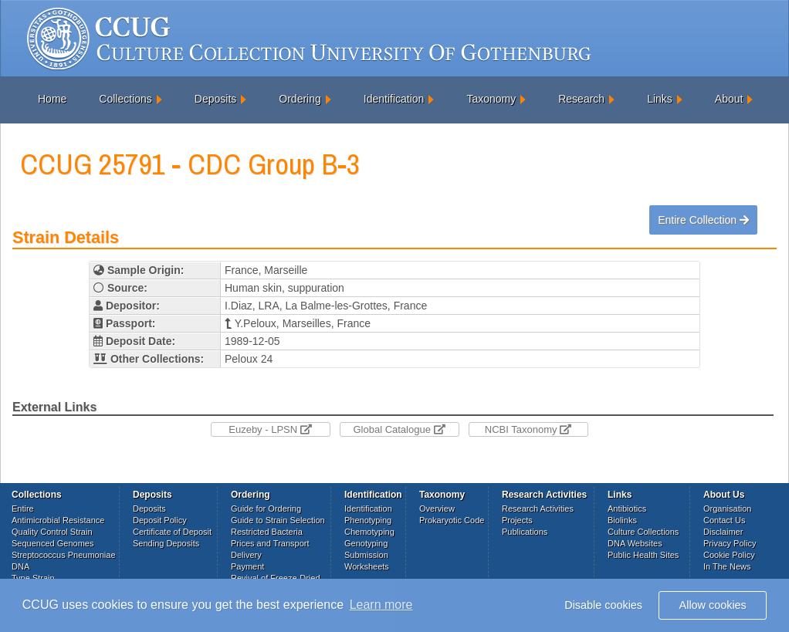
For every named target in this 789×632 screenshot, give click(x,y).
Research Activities (538, 508)
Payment (247, 566)
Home (52, 99)
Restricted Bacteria (267, 531)
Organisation (727, 508)
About (729, 99)
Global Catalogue (399, 429)
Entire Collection (703, 220)
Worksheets (366, 566)
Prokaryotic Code (451, 520)
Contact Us (724, 520)
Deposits (215, 99)
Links (659, 99)
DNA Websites (635, 543)
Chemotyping (369, 531)
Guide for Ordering (266, 508)
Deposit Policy (160, 520)
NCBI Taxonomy (528, 429)
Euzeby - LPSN (270, 429)
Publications (524, 531)
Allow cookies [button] (713, 605)
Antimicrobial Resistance (58, 520)
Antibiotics (627, 508)
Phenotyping (367, 520)
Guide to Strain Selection (278, 520)
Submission (366, 554)
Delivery (246, 554)
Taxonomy (491, 99)
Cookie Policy (729, 554)
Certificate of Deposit (172, 531)
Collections (125, 99)
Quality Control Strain (52, 531)
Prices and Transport (270, 543)
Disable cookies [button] (603, 605)
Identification (394, 99)
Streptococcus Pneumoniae (64, 554)
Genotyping (366, 543)
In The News (727, 566)
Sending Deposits (166, 543)
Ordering (299, 99)
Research (581, 99)
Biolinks (622, 520)
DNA (20, 566)
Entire (23, 508)
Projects (517, 520)
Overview (437, 508)
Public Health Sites (643, 554)
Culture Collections (643, 531)
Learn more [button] (381, 604)
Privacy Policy (729, 543)
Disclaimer (723, 531)
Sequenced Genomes (52, 543)
